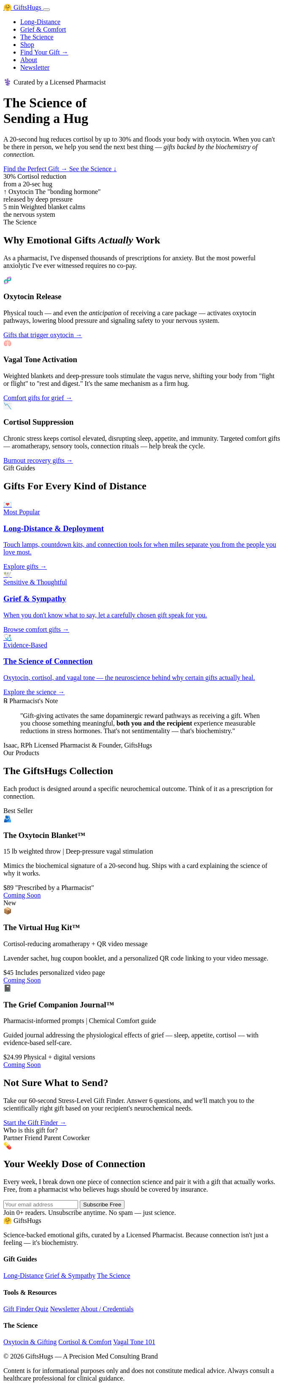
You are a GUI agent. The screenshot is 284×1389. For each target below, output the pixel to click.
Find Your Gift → (44, 52)
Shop (27, 44)
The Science (37, 37)
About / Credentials (107, 1309)
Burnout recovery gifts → (38, 460)
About (28, 59)
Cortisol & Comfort (84, 1341)
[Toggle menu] (46, 9)
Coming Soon (22, 895)
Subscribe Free (102, 1204)
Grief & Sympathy (70, 1275)
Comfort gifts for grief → (38, 397)
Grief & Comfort (43, 29)
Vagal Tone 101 (134, 1341)
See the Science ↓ (92, 168)
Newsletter (34, 67)
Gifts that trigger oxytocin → (42, 334)
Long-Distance (40, 21)
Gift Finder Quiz (26, 1309)
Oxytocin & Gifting (30, 1341)
